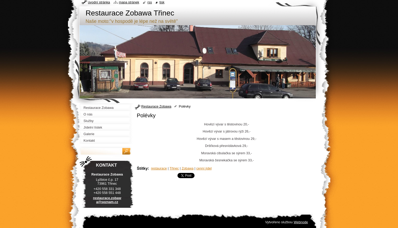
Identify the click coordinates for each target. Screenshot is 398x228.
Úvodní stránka (99, 2)
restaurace (159, 168)
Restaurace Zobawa (156, 106)
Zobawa (188, 168)
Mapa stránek (129, 2)
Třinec (174, 168)
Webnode (301, 222)
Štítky (142, 168)
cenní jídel (204, 168)
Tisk (161, 2)
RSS (150, 2)
